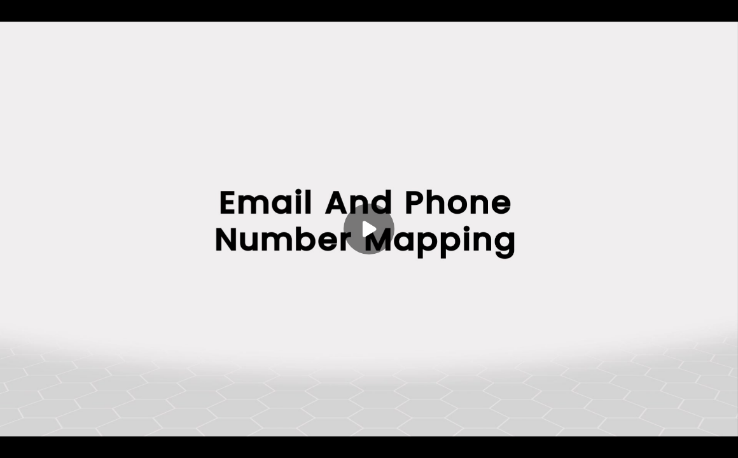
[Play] (369, 229)
